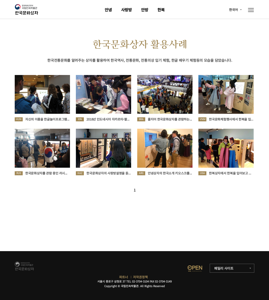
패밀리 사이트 (223, 268)
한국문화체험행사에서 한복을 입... (231, 119)
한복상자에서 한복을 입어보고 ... (230, 173)
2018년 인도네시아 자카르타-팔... (107, 119)
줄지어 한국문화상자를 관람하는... (170, 119)
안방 (144, 9)
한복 (161, 9)
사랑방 (126, 9)
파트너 (123, 277)
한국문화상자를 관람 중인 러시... (46, 173)
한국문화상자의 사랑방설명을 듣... (108, 173)
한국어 (233, 9)
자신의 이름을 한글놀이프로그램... (47, 119)
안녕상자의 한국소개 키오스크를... (170, 173)
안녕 (108, 9)
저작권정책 (140, 277)
